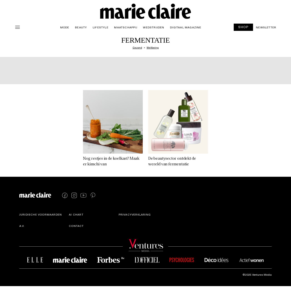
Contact (76, 226)
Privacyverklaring (135, 214)
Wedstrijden (153, 27)
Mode (64, 27)
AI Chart (76, 214)
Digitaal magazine (185, 27)
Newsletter (266, 27)
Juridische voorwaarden (40, 214)
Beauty (81, 27)
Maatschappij (125, 27)
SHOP (243, 27)
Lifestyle (100, 27)
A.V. (22, 226)
